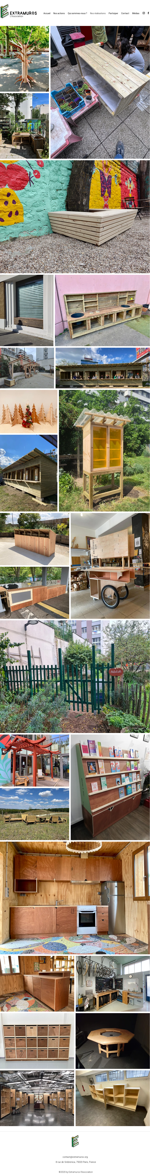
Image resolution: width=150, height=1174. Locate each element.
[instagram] (143, 13)
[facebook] (148, 13)
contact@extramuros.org (75, 1157)
